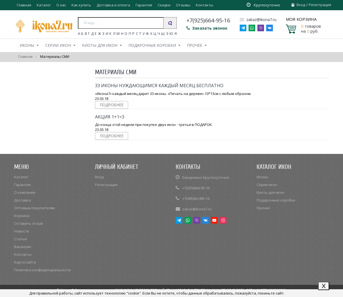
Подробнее (111, 104)
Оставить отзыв (28, 223)
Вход (301, 4)
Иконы (27, 45)
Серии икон (58, 45)
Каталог (44, 4)
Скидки (164, 4)
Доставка (22, 200)
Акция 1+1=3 (109, 117)
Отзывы (183, 4)
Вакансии (22, 246)
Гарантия (144, 4)
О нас (61, 4)
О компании (24, 192)
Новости (21, 231)
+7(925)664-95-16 (196, 187)
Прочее (194, 45)
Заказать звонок (207, 28)
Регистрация (320, 4)
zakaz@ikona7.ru (258, 19)
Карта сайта (25, 262)
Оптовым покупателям (34, 207)
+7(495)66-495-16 (196, 198)
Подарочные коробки (152, 45)
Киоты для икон (99, 45)
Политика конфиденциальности (42, 269)
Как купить (81, 4)
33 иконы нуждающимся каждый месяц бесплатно (159, 85)
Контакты (204, 4)
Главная (24, 4)
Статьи (20, 238)
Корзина (21, 215)
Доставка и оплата (113, 4)
